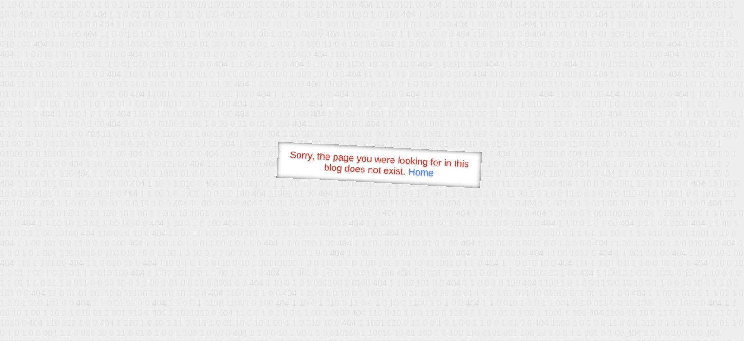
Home (421, 172)
